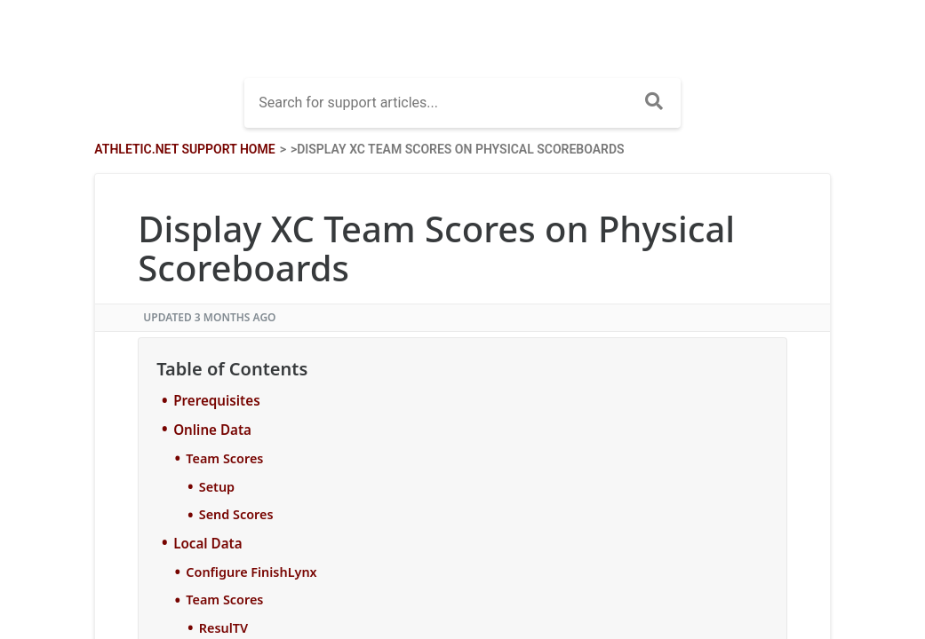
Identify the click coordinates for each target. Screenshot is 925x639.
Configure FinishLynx (251, 572)
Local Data (207, 543)
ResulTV (223, 627)
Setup (217, 486)
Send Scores (236, 514)
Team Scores (224, 458)
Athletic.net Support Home (184, 149)
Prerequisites (216, 400)
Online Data (212, 429)
